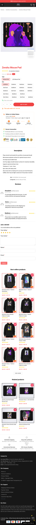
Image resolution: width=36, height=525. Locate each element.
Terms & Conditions (6, 473)
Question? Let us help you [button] (28, 523)
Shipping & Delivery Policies (7, 487)
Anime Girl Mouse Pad (24, 424)
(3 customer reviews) (14, 71)
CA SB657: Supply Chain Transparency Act (11, 480)
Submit (4, 263)
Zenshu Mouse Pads (24, 10)
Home (2, 10)
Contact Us (4, 494)
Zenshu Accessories (11, 10)
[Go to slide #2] (22, 61)
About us (3, 471)
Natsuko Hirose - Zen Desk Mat (26, 399)
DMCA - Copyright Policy (7, 478)
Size (3, 81)
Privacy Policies (5, 476)
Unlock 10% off (33, 518)
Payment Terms (5, 490)
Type (3, 76)
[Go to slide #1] (14, 61)
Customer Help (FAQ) (6, 496)
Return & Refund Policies (7, 492)
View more (18, 373)
